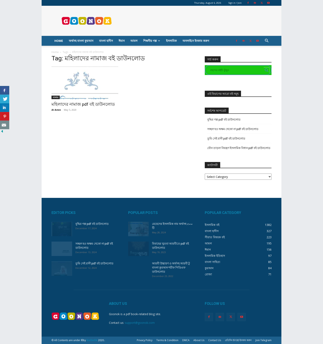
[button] (267, 41)
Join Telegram (263, 340)
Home (58, 41)
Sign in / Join (235, 2)
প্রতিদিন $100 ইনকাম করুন (238, 340)
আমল (133, 41)
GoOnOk (92, 340)
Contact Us (214, 340)
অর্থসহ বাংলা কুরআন (81, 41)
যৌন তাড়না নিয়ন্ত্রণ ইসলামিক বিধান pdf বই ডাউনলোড (238, 148)
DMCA (186, 340)
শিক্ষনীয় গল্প (151, 41)
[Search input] (236, 70)
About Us (198, 340)
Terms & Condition (167, 340)
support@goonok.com (140, 323)
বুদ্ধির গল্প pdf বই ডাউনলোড (223, 119)
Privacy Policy (144, 340)
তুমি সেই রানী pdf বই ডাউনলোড (226, 138)
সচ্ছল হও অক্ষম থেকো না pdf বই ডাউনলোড (232, 129)
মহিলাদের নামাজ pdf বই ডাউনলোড (83, 104)
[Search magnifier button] (266, 70)
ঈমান (122, 41)
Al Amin (56, 109)
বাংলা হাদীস (106, 41)
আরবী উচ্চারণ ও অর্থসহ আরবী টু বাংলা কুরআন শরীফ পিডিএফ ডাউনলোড (171, 267)
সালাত (56, 97)
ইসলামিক (171, 41)
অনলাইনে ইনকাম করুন (196, 41)
